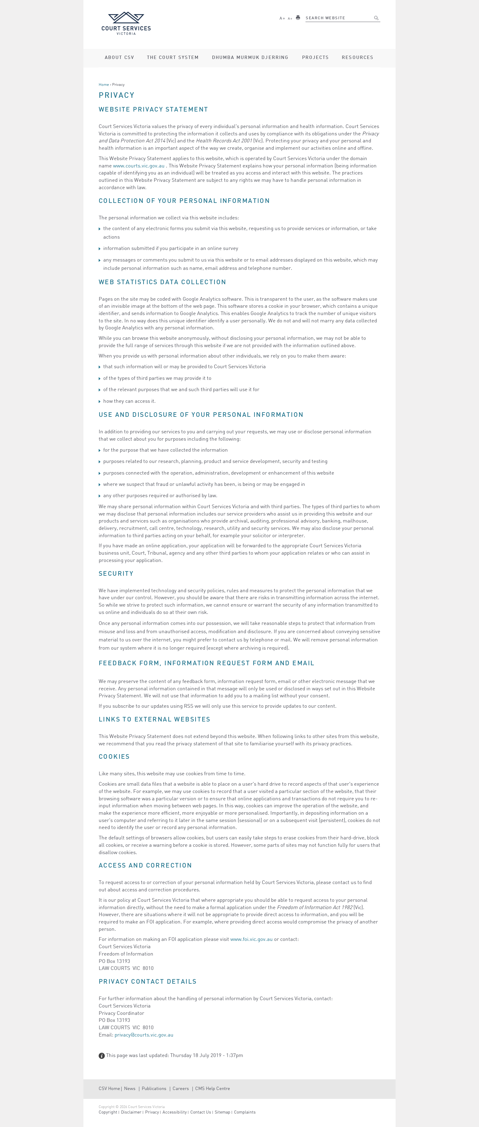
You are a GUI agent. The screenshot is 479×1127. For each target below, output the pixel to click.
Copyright (108, 1112)
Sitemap (222, 1112)
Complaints (245, 1112)
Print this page (298, 17)
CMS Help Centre (212, 1089)
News (129, 1089)
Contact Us (200, 1112)
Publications (154, 1089)
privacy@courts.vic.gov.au (144, 1035)
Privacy (152, 1112)
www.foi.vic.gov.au (251, 939)
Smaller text (290, 17)
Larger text (282, 17)
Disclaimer (131, 1112)
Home (104, 85)
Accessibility (175, 1112)
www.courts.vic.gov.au (139, 166)
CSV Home (109, 1089)
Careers (181, 1089)
